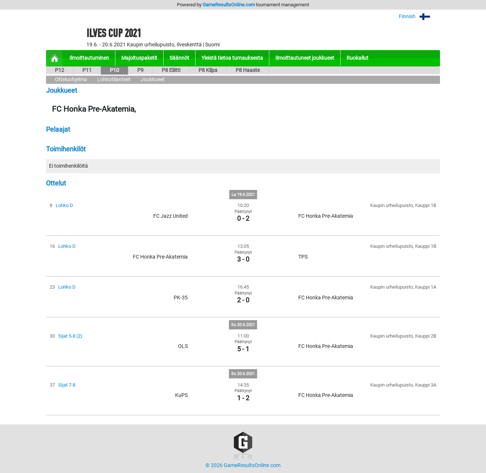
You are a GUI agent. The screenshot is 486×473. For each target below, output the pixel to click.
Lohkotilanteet (114, 79)
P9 (140, 70)
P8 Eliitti (171, 70)
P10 (114, 70)
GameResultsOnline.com (229, 4)
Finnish (419, 16)
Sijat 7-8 (66, 385)
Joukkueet (153, 79)
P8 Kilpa (207, 70)
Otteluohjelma (71, 79)
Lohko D (64, 205)
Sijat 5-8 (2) (70, 336)
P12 (59, 70)
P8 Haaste (248, 70)
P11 (87, 70)
